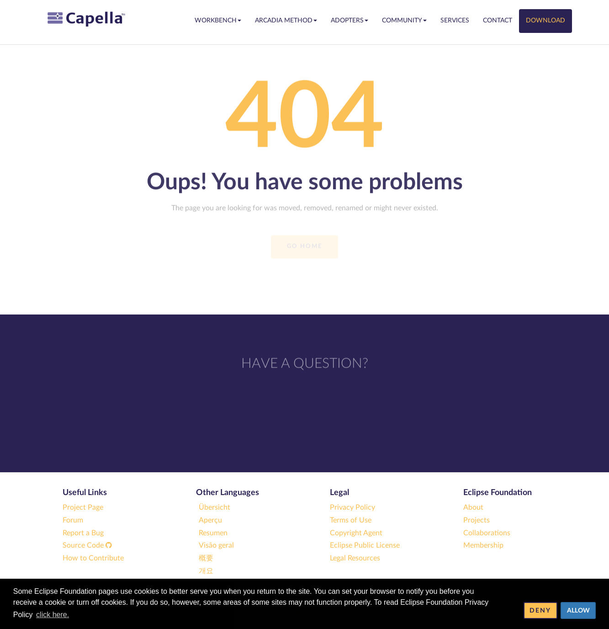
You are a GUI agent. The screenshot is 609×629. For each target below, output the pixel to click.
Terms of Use (350, 520)
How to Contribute (93, 558)
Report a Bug (83, 533)
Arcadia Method (286, 20)
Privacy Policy (352, 507)
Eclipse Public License (365, 545)
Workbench (218, 20)
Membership (483, 545)
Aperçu (210, 520)
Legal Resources (355, 558)
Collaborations (486, 533)
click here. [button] (52, 614)
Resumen (213, 533)
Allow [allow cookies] (578, 610)
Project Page (83, 507)
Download (545, 20)
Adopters (349, 20)
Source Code (87, 545)
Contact (497, 20)
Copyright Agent (356, 533)
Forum (73, 520)
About (473, 507)
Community (404, 20)
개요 (206, 571)
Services (454, 20)
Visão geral (216, 545)
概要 (206, 558)
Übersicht (214, 507)
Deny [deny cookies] (540, 610)
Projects (476, 520)
